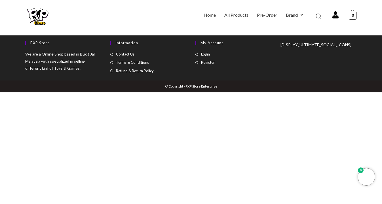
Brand (294, 15)
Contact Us (125, 54)
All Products (236, 15)
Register (208, 62)
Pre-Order (267, 15)
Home (210, 15)
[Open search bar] (319, 16)
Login (205, 54)
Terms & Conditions (132, 62)
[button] (294, 15)
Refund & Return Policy (135, 71)
